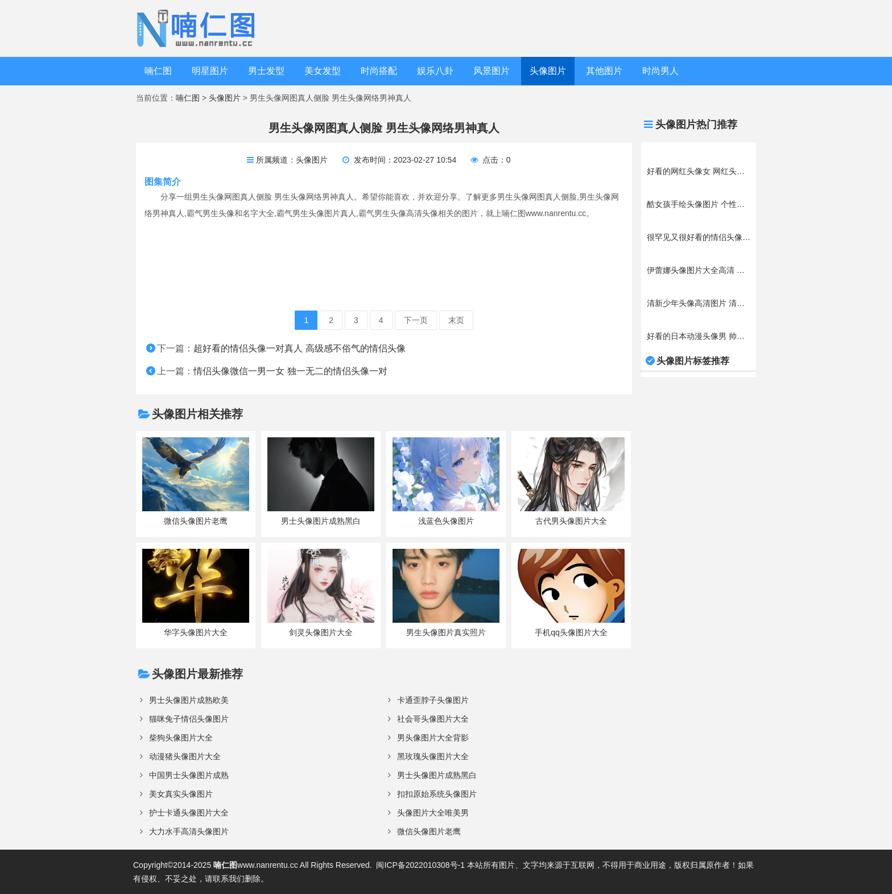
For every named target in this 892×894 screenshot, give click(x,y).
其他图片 (604, 71)
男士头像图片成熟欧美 (189, 700)
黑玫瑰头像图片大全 (433, 756)
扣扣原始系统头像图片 (437, 793)
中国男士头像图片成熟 (189, 775)
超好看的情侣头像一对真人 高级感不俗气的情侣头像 (299, 348)
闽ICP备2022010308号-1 (420, 865)
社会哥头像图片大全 (433, 718)
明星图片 (210, 71)
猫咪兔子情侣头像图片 (189, 718)
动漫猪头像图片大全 (185, 756)
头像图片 (548, 71)
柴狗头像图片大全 (181, 737)
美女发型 (322, 71)
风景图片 (491, 71)
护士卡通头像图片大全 (189, 812)
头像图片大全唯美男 (433, 812)
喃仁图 (158, 71)
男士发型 (266, 71)
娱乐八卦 (435, 71)
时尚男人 (660, 71)
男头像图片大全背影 (433, 737)
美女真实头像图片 (181, 793)
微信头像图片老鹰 (429, 831)
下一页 (416, 320)
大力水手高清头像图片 (189, 831)
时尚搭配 (379, 71)
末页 (456, 320)
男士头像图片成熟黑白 (437, 775)
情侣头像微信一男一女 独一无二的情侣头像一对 (290, 371)
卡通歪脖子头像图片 (433, 700)
